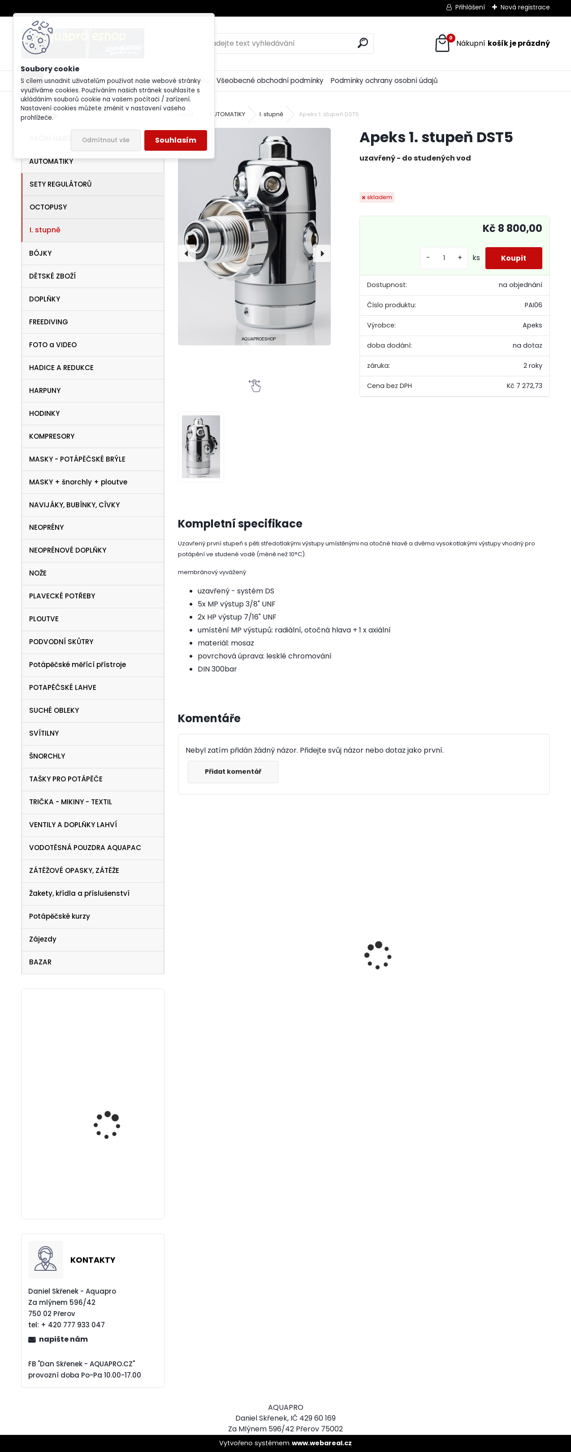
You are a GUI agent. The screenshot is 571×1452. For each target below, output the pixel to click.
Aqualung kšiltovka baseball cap (110, 1035)
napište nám (63, 1339)
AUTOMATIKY (51, 161)
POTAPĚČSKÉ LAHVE (62, 687)
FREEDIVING (48, 322)
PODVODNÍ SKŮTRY (61, 641)
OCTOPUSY (48, 207)
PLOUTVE (44, 619)
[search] (363, 43)
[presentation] (187, 253)
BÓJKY (40, 253)
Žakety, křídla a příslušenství (79, 893)
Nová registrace (525, 7)
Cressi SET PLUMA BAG (475, 977)
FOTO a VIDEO (53, 344)
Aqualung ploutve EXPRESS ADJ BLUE (107, 1101)
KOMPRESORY (51, 436)
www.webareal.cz (322, 1443)
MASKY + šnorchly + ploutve (78, 482)
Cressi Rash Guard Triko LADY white (362, 1010)
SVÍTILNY (44, 733)
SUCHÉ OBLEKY (54, 710)
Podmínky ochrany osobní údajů (384, 80)
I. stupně (45, 230)
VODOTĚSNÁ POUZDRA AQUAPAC (85, 847)
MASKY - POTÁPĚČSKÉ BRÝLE (77, 459)
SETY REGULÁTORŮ (60, 184)
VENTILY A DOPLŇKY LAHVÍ (73, 824)
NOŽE (38, 573)
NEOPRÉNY (46, 527)
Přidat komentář (234, 771)
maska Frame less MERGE (108, 1177)
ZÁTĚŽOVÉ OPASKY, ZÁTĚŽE (74, 870)
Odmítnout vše (106, 140)
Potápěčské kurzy (59, 916)
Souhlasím (175, 140)
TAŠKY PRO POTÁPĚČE (66, 779)
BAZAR (40, 962)
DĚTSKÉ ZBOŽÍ (52, 276)
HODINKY (44, 413)
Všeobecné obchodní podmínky (270, 80)
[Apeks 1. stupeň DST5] (254, 236)
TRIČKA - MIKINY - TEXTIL (70, 802)
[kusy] (440, 258)
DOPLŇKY (44, 299)
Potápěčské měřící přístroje (77, 664)
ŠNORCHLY (47, 756)
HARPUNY (45, 390)
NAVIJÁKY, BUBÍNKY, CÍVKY (74, 505)
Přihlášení (470, 7)
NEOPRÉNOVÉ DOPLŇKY (67, 550)
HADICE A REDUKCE (61, 367)
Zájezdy (42, 939)
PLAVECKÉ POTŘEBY (62, 596)
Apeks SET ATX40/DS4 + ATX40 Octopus (226, 999)
